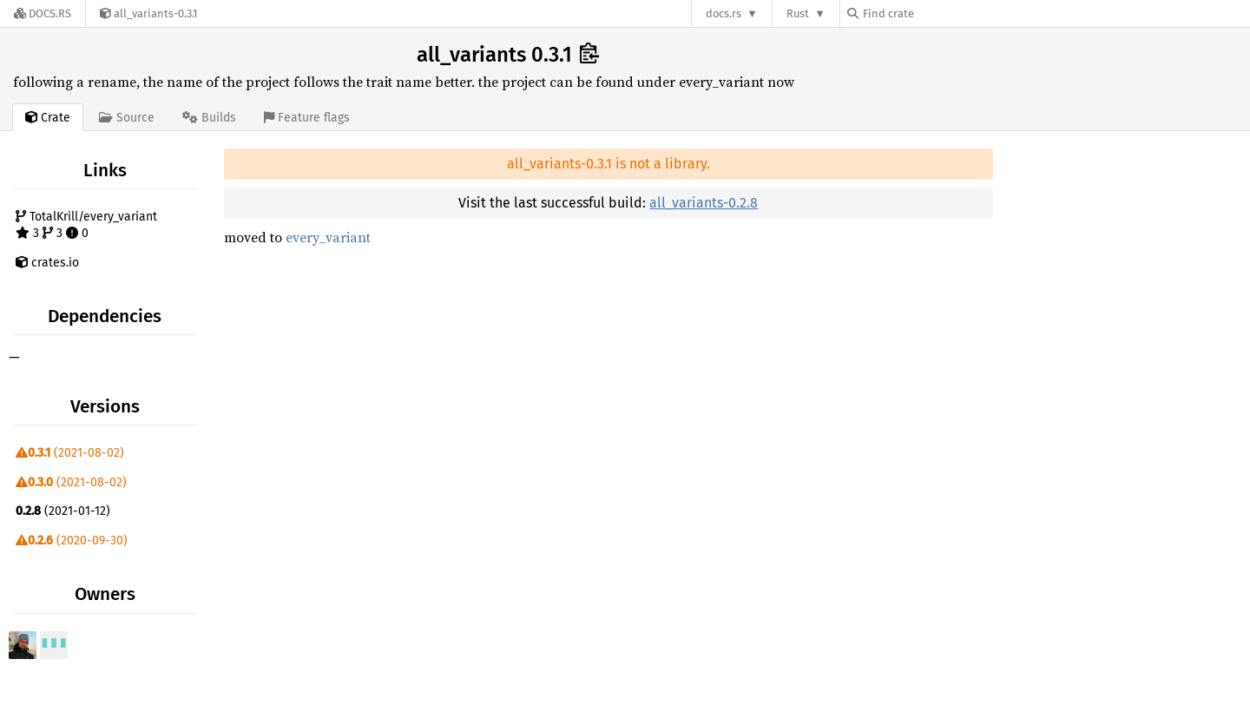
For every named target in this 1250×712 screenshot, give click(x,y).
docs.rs (723, 13)
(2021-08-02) (70, 452)
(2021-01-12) (63, 511)
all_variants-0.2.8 (703, 202)
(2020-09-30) (72, 540)
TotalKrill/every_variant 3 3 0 (86, 225)
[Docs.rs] (42, 13)
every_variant (328, 237)
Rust (797, 13)
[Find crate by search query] (934, 13)
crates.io (47, 262)
